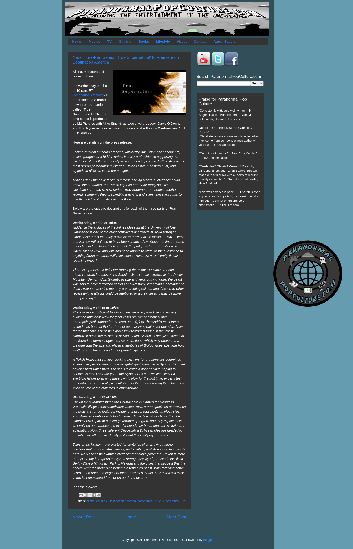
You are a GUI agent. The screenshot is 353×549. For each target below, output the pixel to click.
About (182, 41)
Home (77, 41)
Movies (94, 41)
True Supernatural (167, 501)
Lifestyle (163, 41)
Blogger (208, 540)
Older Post (176, 516)
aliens (90, 501)
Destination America (88, 95)
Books (144, 41)
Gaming (125, 41)
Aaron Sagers (225, 41)
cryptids (101, 501)
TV (109, 41)
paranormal (145, 501)
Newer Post (84, 516)
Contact (200, 41)
